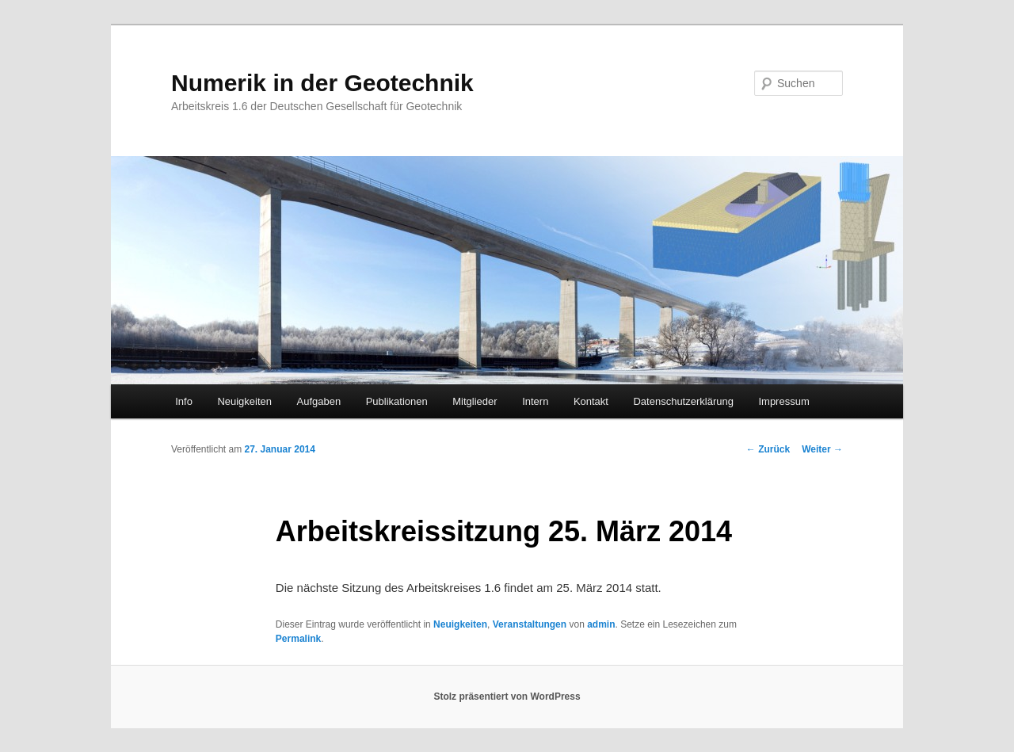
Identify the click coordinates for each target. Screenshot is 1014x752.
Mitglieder (474, 401)
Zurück (768, 449)
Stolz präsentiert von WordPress (506, 696)
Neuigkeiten (244, 401)
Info (184, 401)
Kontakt (591, 401)
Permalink (298, 638)
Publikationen (397, 401)
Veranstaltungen (529, 624)
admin (601, 624)
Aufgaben (319, 401)
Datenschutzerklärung (683, 401)
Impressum (783, 401)
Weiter (822, 449)
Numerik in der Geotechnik (322, 83)
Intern (535, 401)
